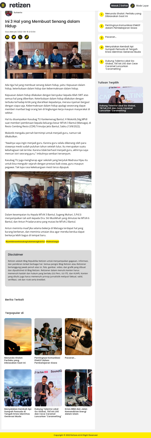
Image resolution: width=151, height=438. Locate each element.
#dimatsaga (52, 241)
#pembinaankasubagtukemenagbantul (25, 241)
